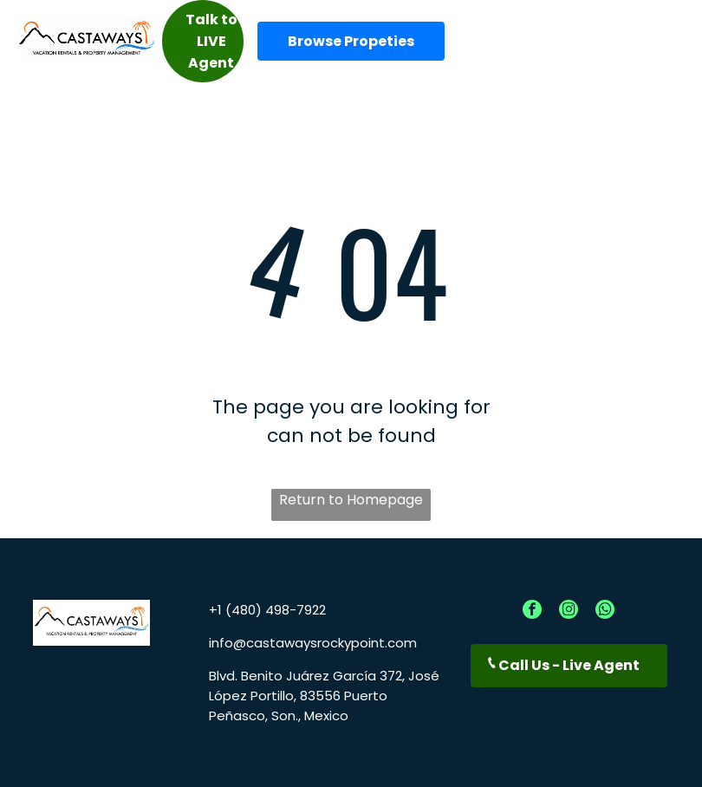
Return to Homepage (351, 500)
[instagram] (568, 611)
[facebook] (532, 611)
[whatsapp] (604, 611)
